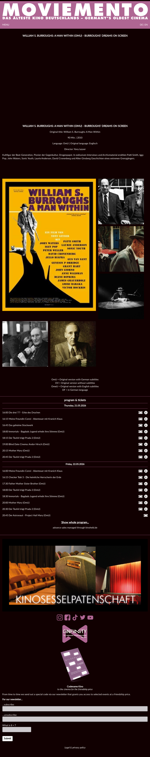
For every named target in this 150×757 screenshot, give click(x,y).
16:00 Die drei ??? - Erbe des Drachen (21, 412)
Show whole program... (75, 522)
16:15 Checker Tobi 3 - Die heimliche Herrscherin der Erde (31, 477)
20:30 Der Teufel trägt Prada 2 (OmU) (21, 509)
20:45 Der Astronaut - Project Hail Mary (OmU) (26, 515)
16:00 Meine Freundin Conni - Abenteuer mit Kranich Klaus (32, 471)
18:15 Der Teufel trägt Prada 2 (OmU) (21, 438)
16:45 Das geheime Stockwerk (17, 425)
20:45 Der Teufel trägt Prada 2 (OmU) (21, 457)
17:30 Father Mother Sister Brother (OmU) (23, 484)
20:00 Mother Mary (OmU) (15, 503)
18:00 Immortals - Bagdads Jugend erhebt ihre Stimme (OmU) (33, 431)
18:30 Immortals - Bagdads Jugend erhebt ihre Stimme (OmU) (33, 496)
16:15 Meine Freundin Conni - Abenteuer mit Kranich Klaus (32, 419)
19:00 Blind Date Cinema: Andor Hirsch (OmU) (25, 444)
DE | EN (144, 25)
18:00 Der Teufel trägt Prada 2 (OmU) (21, 490)
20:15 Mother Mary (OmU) (15, 451)
